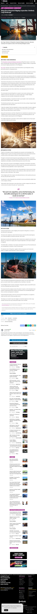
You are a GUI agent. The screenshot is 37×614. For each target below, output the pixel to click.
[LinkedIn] (33, 330)
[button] (2, 1)
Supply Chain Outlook (12, 319)
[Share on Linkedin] (9, 15)
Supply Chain (17, 8)
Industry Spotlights (13, 373)
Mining (17, 378)
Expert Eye (17, 447)
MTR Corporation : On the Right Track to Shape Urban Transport (15, 381)
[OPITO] (14, 357)
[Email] (11, 15)
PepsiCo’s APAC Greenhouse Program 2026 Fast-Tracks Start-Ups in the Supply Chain (15, 472)
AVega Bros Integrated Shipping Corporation (12, 61)
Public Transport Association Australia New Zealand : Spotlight (15, 524)
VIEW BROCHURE (4, 56)
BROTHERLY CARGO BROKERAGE (7, 49)
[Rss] (35, 330)
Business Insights (18, 437)
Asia (6, 318)
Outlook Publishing (5, 305)
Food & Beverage (18, 432)
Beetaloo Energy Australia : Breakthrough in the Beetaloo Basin (15, 542)
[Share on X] (6, 15)
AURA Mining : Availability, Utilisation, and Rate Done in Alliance (15, 420)
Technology (18, 366)
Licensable (15, 318)
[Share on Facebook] (5, 15)
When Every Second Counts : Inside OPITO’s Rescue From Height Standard (18, 353)
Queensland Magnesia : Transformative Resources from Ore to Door (15, 404)
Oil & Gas (17, 417)
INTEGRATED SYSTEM (5, 51)
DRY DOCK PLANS (5, 52)
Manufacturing (18, 428)
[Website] (32, 330)
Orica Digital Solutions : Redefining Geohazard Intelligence (14, 451)
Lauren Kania (4, 17)
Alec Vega (3, 67)
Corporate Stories (9, 8)
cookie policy (14, 607)
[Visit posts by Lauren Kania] (2, 330)
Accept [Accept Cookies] (6, 610)
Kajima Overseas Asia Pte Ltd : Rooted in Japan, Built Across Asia (16, 393)
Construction (18, 396)
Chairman (10, 318)
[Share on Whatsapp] (8, 15)
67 (2, 8)
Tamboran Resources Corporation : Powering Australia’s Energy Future (14, 387)
